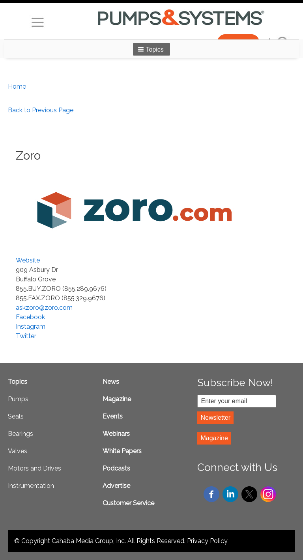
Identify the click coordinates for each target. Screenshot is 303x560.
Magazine (117, 399)
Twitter (26, 336)
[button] (151, 49)
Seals (16, 416)
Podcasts (116, 468)
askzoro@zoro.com (44, 307)
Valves (17, 451)
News (111, 381)
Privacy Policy (207, 541)
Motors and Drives (34, 468)
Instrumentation (31, 485)
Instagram (30, 326)
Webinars (116, 433)
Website (28, 260)
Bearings (20, 433)
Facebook (30, 317)
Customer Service (128, 503)
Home (17, 86)
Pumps (18, 399)
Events (113, 416)
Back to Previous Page (40, 110)
